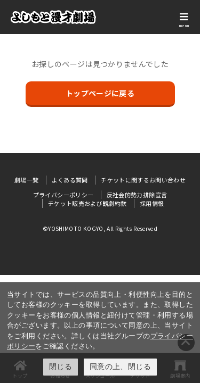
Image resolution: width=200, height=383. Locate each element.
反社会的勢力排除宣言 (137, 194)
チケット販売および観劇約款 (87, 203)
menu (184, 25)
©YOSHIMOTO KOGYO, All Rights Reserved (100, 228)
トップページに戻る (100, 93)
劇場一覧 (26, 180)
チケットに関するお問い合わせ (143, 180)
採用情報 (152, 203)
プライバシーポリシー (63, 194)
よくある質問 (70, 180)
